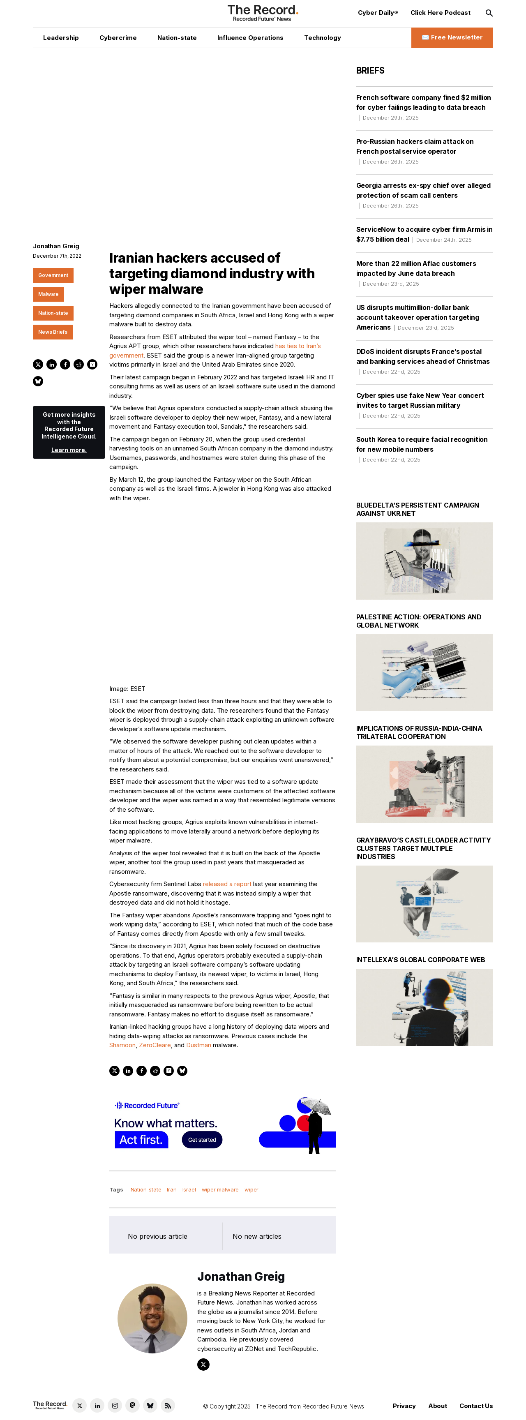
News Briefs (52, 332)
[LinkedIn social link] (97, 1405)
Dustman (198, 1045)
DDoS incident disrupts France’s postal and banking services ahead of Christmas (423, 361)
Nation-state (53, 313)
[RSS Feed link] (168, 1405)
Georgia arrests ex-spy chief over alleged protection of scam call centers (423, 195)
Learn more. (69, 449)
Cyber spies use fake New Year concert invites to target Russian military (420, 405)
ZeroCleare (155, 1045)
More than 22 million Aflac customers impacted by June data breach (416, 273)
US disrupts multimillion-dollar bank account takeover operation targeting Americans (417, 317)
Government (53, 275)
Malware (48, 294)
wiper (251, 1189)
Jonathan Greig (56, 246)
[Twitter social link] (79, 1405)
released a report (227, 884)
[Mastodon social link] (132, 1405)
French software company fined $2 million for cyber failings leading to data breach (423, 107)
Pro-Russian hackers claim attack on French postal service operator (415, 151)
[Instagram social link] (115, 1405)
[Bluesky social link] (150, 1405)
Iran (171, 1189)
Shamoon (122, 1045)
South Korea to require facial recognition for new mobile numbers (422, 449)
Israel (189, 1189)
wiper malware (220, 1189)
